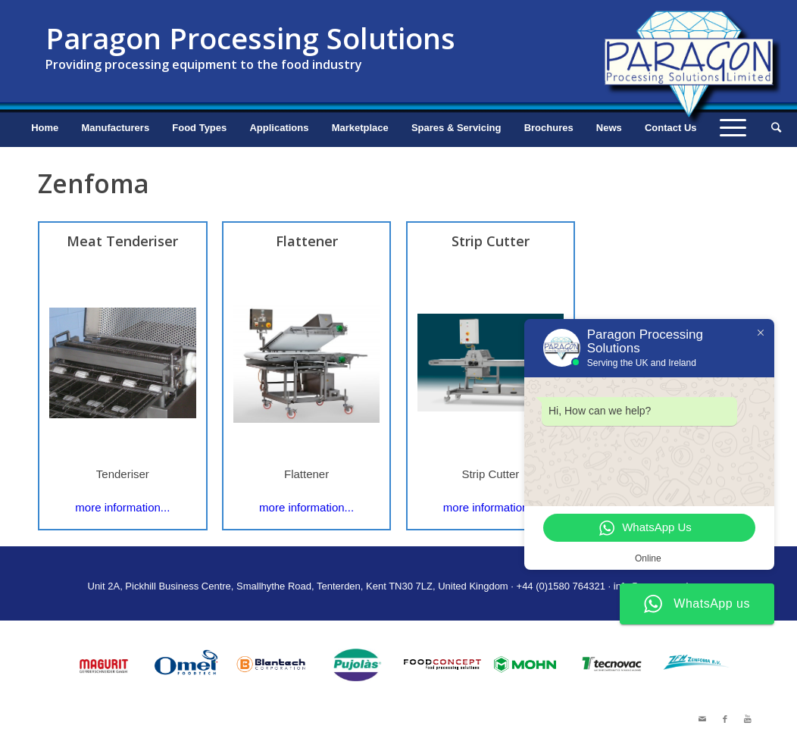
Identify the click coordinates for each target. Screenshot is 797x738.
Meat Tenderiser (122, 241)
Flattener (307, 241)
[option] (103, 664)
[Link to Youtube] (747, 719)
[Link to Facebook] (725, 719)
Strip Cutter (491, 241)
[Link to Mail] (702, 719)
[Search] (771, 128)
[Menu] (733, 128)
